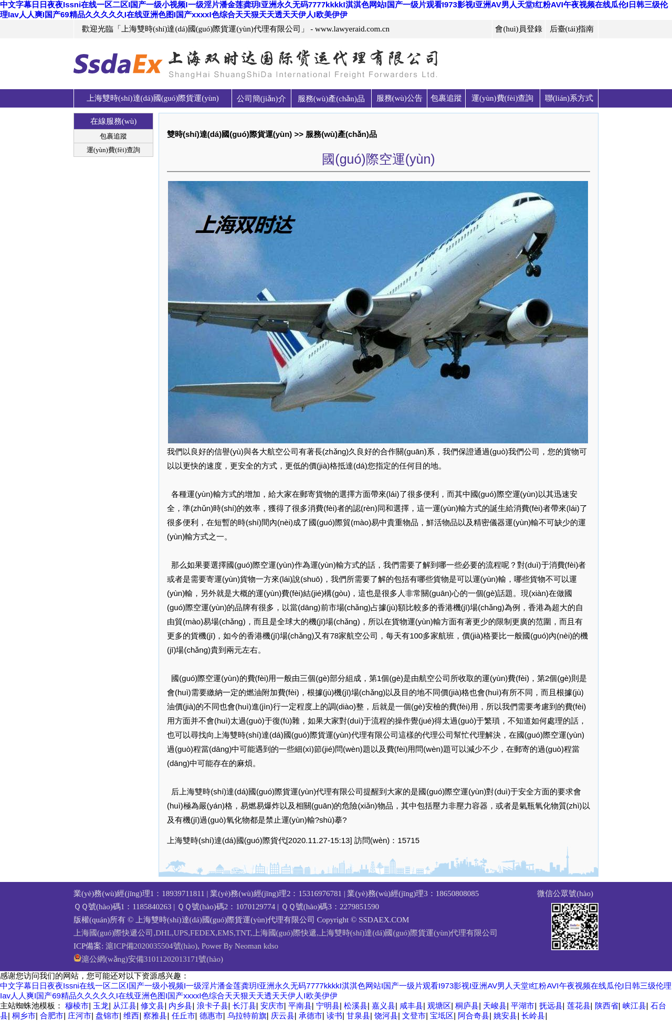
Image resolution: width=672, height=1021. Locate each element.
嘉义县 (383, 1005)
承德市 (310, 1015)
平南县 (300, 1005)
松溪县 (356, 1005)
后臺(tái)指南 (572, 29)
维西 (131, 1015)
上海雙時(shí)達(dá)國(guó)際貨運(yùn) (153, 98)
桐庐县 (467, 1005)
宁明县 (328, 1005)
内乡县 (180, 1005)
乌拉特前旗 (247, 1015)
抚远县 (551, 1005)
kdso (271, 946)
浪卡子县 (212, 1005)
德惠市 (211, 1015)
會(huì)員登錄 (518, 29)
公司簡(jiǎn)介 (261, 98)
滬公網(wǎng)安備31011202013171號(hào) (152, 959)
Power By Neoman (231, 946)
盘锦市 (107, 1015)
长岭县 (533, 1015)
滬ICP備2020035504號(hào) (151, 946)
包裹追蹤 (446, 98)
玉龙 (101, 1005)
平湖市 (522, 1005)
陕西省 (606, 1005)
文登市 (414, 1015)
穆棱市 (77, 1005)
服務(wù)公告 (399, 98)
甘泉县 (358, 1015)
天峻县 (495, 1005)
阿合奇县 (473, 1015)
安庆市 (272, 1005)
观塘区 (439, 1005)
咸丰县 (411, 1005)
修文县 (152, 1005)
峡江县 (634, 1005)
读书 (334, 1015)
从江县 (124, 1005)
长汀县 (244, 1005)
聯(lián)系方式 (569, 98)
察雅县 (155, 1015)
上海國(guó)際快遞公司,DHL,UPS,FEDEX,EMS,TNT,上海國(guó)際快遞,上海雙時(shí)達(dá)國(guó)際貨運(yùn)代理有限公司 (286, 933)
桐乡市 (24, 1015)
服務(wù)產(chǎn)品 (331, 98)
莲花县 (579, 1005)
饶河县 (386, 1015)
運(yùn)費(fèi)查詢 (502, 98)
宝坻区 (442, 1015)
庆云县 (283, 1015)
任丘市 (183, 1015)
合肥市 (52, 1015)
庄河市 (79, 1015)
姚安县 (505, 1015)
